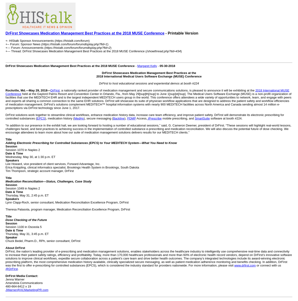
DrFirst (55, 90)
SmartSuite (202, 118)
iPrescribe (154, 118)
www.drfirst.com (245, 265)
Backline (118, 118)
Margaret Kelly (147, 66)
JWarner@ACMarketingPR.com (27, 290)
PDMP (131, 118)
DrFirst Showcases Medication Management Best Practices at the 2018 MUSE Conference (85, 33)
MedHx (79, 118)
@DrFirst (12, 269)
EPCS (41, 118)
